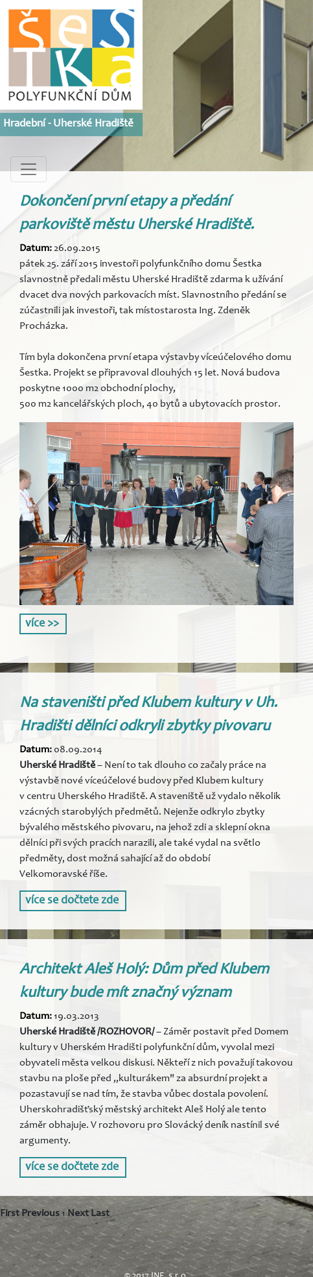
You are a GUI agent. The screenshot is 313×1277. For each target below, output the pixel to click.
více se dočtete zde (72, 901)
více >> (42, 624)
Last (100, 1213)
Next (78, 1213)
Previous (40, 1213)
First (9, 1213)
